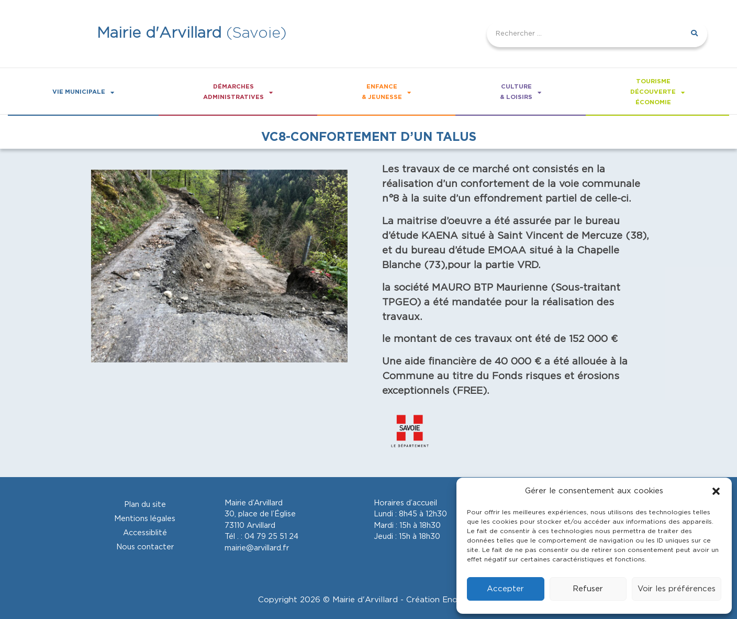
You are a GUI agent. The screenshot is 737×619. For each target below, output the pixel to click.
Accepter (505, 589)
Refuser (588, 589)
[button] (716, 491)
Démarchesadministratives (238, 92)
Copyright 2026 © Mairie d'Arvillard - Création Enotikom (368, 600)
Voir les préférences (677, 589)
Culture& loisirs (520, 92)
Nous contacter (145, 547)
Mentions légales (144, 519)
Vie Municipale (83, 92)
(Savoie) (192, 33)
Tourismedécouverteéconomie (657, 92)
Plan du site (145, 505)
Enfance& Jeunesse (386, 92)
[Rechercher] (694, 34)
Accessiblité (145, 533)
